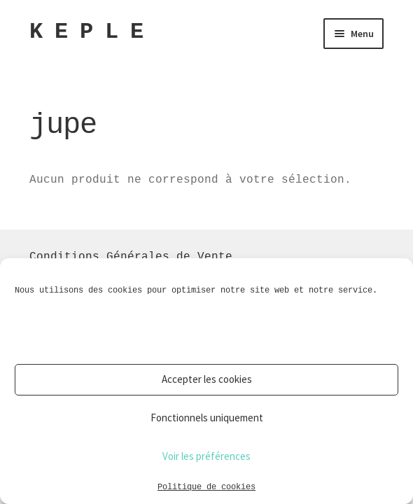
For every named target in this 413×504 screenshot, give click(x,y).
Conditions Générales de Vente (130, 256)
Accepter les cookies (207, 379)
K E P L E (86, 32)
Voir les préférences (206, 456)
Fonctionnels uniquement (206, 417)
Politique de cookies (206, 486)
